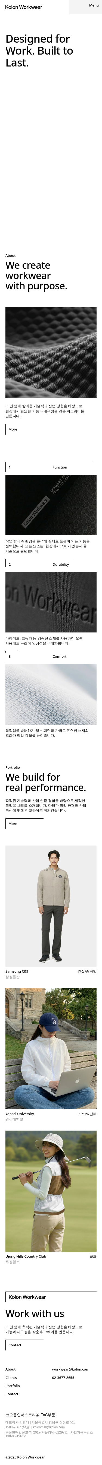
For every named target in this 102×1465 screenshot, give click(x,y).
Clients (11, 1377)
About (10, 1369)
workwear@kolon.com (70, 1369)
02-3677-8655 (63, 1377)
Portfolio (12, 1385)
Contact (11, 1393)
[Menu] (85, 7)
